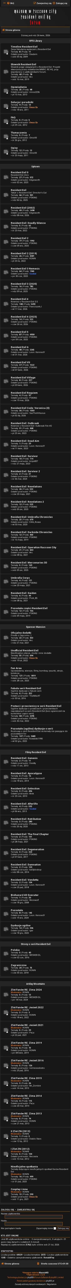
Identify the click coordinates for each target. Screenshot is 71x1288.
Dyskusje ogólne (20, 925)
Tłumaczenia (19, 132)
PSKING (33, 197)
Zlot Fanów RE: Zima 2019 (26, 1042)
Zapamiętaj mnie (46, 1228)
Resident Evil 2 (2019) (24, 253)
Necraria (33, 1156)
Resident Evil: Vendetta (24, 879)
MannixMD (44, 1273)
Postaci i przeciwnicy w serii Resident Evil (36, 706)
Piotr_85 (33, 598)
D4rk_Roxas (35, 522)
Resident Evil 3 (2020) (24, 283)
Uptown (35, 166)
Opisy (14, 147)
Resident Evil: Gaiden (23, 593)
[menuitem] (10, 3)
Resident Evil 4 (19, 299)
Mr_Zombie (35, 1086)
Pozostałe (17, 910)
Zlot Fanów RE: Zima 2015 (26, 1078)
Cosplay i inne (19, 1189)
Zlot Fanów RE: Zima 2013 (26, 1113)
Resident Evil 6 (19, 347)
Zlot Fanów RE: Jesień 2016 (27, 1060)
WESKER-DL (35, 955)
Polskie (15, 950)
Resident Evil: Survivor (24, 456)
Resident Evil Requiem (24, 392)
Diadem (33, 54)
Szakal (32, 274)
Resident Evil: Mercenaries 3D (29, 562)
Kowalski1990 (36, 738)
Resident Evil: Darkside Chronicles (31, 532)
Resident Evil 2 (19, 238)
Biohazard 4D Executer (25, 895)
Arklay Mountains (35, 984)
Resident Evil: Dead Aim (25, 440)
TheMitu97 (34, 696)
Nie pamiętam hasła (11, 1228)
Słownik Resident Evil (23, 64)
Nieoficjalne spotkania (24, 1166)
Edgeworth (34, 180)
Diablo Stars (35, 1139)
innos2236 (34, 92)
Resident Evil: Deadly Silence (28, 223)
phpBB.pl (50, 1281)
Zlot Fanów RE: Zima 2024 (26, 989)
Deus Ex (33, 107)
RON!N (32, 258)
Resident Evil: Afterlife (24, 803)
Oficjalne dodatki (21, 632)
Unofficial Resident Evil (24, 650)
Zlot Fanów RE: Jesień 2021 (27, 1025)
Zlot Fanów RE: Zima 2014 (26, 1095)
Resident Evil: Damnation (26, 864)
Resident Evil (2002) (23, 207)
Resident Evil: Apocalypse (26, 773)
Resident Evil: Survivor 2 (25, 471)
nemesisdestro (37, 1068)
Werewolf (34, 900)
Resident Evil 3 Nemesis (25, 268)
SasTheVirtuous (37, 413)
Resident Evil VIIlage (23, 377)
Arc (31, 77)
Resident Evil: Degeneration (27, 849)
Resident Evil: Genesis (24, 758)
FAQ (13, 117)
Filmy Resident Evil (35, 752)
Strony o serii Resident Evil (35, 944)
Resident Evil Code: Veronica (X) (30, 408)
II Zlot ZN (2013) (20, 1131)
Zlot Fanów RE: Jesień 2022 (27, 1007)
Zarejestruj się (26, 1210)
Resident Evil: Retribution (26, 819)
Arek (31, 793)
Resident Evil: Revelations (26, 486)
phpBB (30, 1277)
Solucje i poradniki (22, 102)
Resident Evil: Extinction (25, 788)
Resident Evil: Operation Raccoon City (33, 547)
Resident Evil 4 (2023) (24, 316)
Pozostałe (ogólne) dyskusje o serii (32, 728)
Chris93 (33, 138)
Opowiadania (19, 87)
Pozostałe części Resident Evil (29, 608)
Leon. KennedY (37, 352)
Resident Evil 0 (19, 172)
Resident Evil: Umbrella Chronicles (32, 517)
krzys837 (33, 461)
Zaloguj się (7, 1210)
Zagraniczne (19, 965)
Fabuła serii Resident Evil (26, 688)
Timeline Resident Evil (24, 46)
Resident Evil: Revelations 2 (27, 501)
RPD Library (35, 41)
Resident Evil (18, 190)
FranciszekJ (35, 306)
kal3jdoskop (35, 869)
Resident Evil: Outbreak (25, 423)
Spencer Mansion (35, 627)
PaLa (31, 1032)
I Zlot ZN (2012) (20, 1148)
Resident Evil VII (20, 362)
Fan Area (16, 668)
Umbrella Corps (20, 577)
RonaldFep (49, 1257)
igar (31, 930)
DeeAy (32, 763)
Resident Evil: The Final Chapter (30, 834)
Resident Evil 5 (19, 332)
